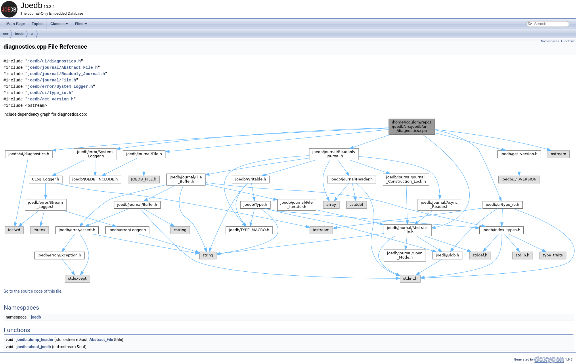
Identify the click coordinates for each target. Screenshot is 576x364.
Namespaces (550, 41)
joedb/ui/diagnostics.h (54, 61)
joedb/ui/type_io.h (49, 93)
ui (32, 33)
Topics (37, 24)
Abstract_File (101, 339)
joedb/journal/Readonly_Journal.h (66, 74)
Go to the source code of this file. (32, 291)
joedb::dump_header (34, 339)
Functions (568, 41)
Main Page (15, 24)
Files (81, 24)
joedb (19, 33)
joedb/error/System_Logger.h (60, 86)
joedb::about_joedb (33, 346)
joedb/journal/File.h (52, 80)
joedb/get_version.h (51, 99)
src (5, 33)
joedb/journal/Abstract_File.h (63, 67)
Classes (59, 24)
